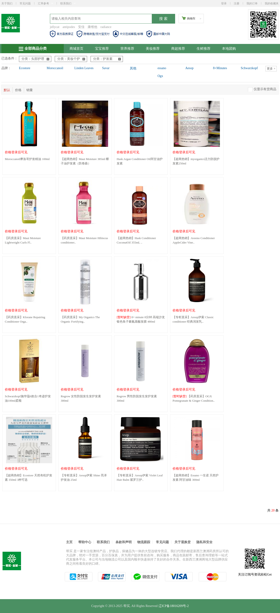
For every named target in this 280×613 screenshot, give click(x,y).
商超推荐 (178, 48)
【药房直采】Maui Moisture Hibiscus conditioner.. (84, 240)
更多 (271, 68)
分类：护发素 (107, 59)
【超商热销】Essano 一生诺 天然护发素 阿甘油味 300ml (196, 477)
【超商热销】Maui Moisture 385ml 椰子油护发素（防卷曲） (85, 161)
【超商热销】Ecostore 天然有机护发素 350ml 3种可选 (28, 477)
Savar (106, 68)
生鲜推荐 (203, 48)
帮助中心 (84, 542)
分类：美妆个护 (71, 59)
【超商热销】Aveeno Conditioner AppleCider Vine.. (194, 240)
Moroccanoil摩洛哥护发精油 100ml (27, 159)
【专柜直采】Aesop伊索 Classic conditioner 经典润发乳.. (193, 319)
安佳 (81, 27)
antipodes (69, 27)
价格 (18, 90)
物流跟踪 (143, 542)
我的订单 (252, 3)
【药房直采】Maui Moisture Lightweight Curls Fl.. (23, 240)
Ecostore (24, 68)
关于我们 (6, 3)
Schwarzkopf (249, 68)
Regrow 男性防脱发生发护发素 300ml (137, 398)
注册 (236, 3)
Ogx (160, 76)
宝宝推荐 (102, 48)
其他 (133, 68)
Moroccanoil (55, 68)
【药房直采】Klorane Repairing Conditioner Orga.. (25, 319)
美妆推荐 (153, 48)
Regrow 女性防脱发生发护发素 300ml (81, 398)
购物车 (191, 18)
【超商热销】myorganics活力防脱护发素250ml (196, 161)
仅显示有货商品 (265, 89)
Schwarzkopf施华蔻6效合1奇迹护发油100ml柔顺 (28, 398)
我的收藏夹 (272, 3)
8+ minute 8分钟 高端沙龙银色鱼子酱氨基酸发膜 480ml (141, 319)
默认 (7, 90)
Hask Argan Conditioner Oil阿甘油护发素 (140, 161)
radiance (105, 27)
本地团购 (229, 48)
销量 (29, 90)
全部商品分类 (33, 48)
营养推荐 (127, 48)
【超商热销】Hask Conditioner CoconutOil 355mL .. (136, 240)
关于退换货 (182, 542)
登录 (224, 3)
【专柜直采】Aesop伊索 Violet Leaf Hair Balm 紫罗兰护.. (140, 477)
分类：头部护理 (35, 59)
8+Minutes (220, 68)
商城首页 (76, 48)
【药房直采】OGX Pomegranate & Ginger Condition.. (194, 398)
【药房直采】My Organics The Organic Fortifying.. (80, 319)
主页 (69, 542)
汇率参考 (45, 3)
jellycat (54, 27)
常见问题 (25, 3)
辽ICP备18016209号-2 (173, 606)
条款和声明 (124, 542)
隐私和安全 (204, 542)
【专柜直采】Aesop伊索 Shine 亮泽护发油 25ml (84, 477)
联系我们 (68, 3)
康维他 (92, 27)
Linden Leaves (84, 68)
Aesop (189, 68)
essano (162, 68)
